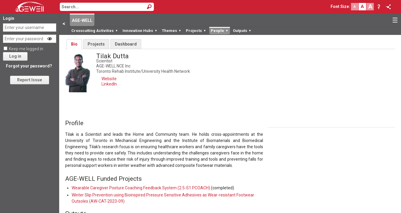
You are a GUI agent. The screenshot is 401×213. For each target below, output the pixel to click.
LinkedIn (109, 84)
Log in (15, 56)
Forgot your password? (29, 66)
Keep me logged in (26, 48)
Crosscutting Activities (94, 30)
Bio (74, 44)
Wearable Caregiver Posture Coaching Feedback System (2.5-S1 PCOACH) (141, 187)
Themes (171, 30)
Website (109, 78)
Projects (196, 30)
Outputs (242, 30)
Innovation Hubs (140, 30)
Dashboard (126, 44)
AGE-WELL (82, 20)
